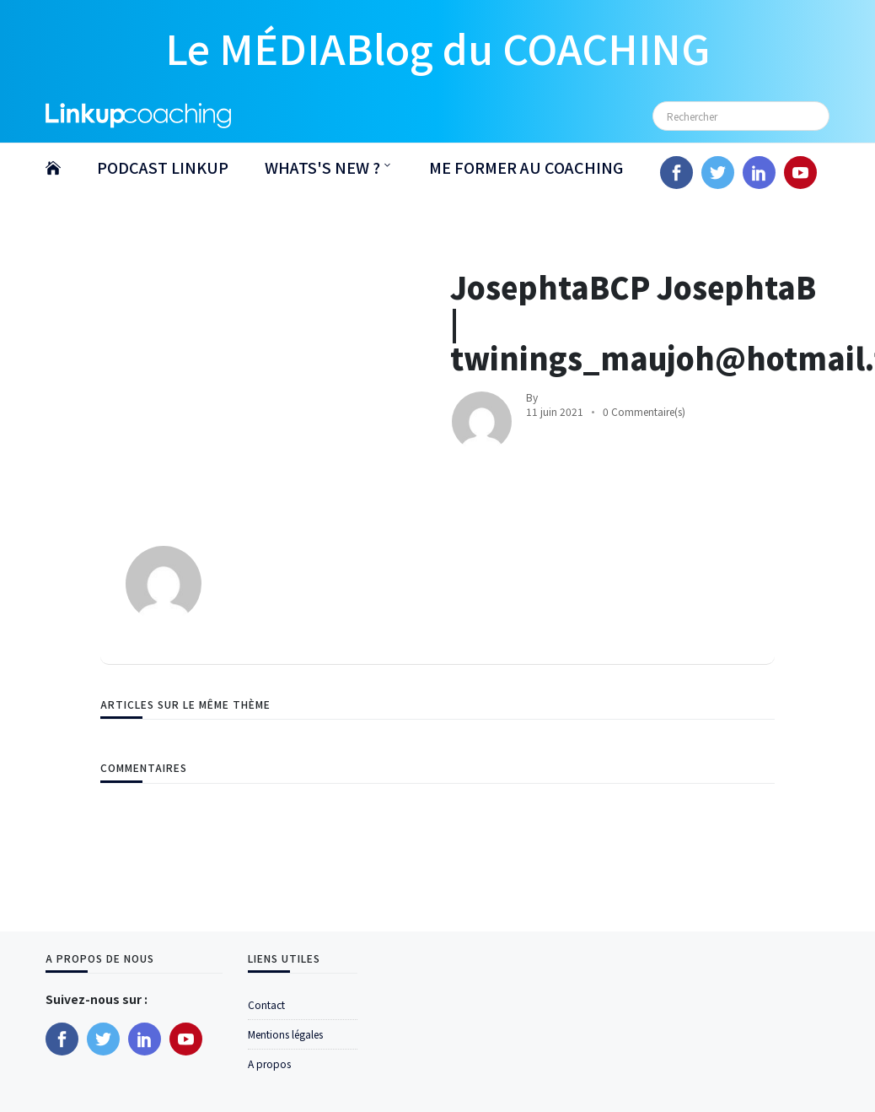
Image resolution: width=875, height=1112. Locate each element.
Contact (266, 1004)
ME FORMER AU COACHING (526, 167)
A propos (269, 1063)
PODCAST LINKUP (162, 167)
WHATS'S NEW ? (322, 167)
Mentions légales (285, 1034)
